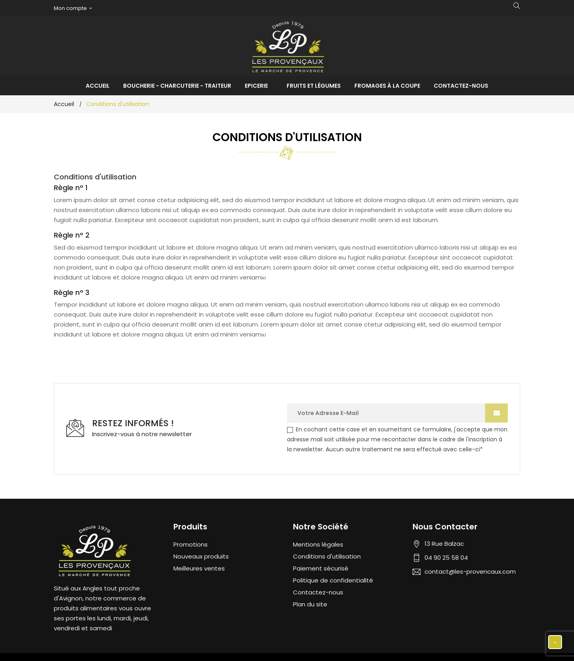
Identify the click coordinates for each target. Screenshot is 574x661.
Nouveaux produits (201, 556)
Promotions (190, 544)
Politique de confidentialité (333, 580)
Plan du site (310, 604)
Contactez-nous (318, 592)
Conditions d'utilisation (327, 556)
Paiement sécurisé (320, 568)
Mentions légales (318, 544)
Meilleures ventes (199, 568)
